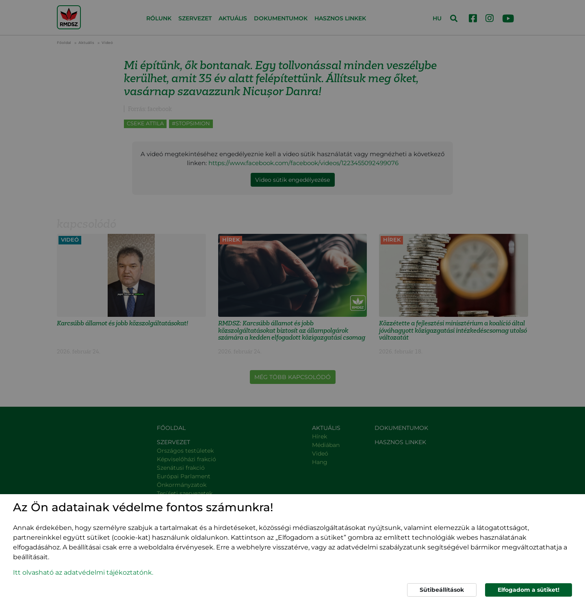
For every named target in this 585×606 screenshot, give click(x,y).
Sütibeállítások (442, 589)
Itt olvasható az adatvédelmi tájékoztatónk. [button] (83, 572)
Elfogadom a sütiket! (528, 589)
